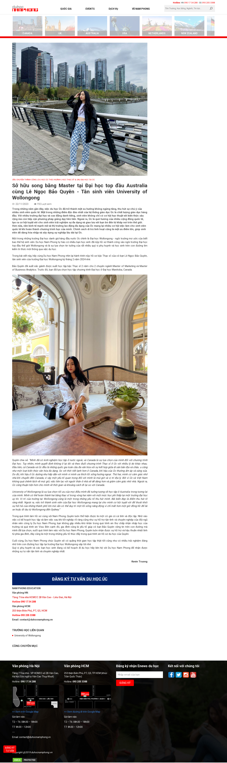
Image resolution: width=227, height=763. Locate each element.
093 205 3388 (208, 3)
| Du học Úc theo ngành (49, 180)
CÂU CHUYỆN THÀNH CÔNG (24, 180)
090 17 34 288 (191, 3)
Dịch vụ (113, 8)
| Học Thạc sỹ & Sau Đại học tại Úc (78, 180)
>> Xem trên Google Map (25, 711)
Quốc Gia (65, 8)
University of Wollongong (27, 635)
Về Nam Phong (141, 8)
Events (90, 8)
